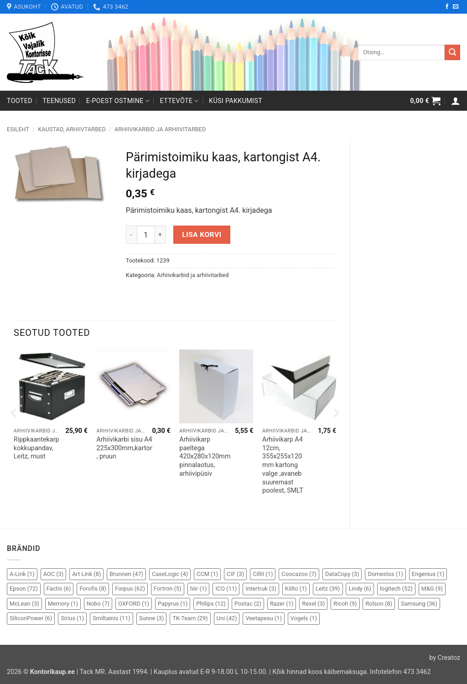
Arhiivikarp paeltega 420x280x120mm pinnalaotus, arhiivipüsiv (204, 457)
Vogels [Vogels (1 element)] (304, 618)
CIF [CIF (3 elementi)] (235, 574)
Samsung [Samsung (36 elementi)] (419, 603)
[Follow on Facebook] (447, 7)
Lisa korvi (201, 235)
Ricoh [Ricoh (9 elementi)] (345, 603)
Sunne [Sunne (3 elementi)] (151, 618)
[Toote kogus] (146, 235)
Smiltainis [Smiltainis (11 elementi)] (111, 618)
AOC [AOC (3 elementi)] (53, 574)
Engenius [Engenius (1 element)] (428, 574)
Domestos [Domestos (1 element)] (385, 574)
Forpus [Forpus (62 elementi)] (130, 588)
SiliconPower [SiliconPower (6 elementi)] (31, 618)
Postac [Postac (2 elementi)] (247, 603)
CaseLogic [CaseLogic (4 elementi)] (170, 574)
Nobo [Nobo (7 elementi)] (98, 603)
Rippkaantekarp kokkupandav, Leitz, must (36, 448)
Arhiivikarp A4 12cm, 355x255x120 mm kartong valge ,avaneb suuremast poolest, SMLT (282, 465)
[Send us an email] (455, 7)
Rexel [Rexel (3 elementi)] (313, 603)
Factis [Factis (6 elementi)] (59, 588)
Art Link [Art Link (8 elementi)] (86, 574)
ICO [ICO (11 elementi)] (226, 588)
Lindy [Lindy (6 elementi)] (359, 588)
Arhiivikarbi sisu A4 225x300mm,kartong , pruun (127, 448)
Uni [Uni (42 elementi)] (227, 618)
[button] (425, 101)
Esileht (18, 129)
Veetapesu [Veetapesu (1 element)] (263, 618)
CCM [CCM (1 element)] (207, 574)
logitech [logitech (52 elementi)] (396, 588)
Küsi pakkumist (235, 101)
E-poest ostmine (118, 101)
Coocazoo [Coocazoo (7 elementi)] (299, 574)
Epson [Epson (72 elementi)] (24, 588)
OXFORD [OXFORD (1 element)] (133, 603)
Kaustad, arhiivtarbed (72, 129)
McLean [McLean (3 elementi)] (24, 603)
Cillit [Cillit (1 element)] (263, 574)
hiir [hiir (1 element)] (198, 588)
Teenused (59, 101)
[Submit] (452, 52)
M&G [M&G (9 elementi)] (432, 588)
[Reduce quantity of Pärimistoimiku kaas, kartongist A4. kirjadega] (131, 235)
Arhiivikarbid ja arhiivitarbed (160, 129)
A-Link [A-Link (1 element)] (22, 574)
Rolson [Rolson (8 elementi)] (378, 603)
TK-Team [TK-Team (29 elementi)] (190, 618)
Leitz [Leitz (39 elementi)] (328, 588)
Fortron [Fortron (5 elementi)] (168, 588)
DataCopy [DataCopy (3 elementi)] (342, 574)
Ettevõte (179, 101)
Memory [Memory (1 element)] (63, 603)
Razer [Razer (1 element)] (281, 603)
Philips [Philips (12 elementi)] (211, 603)
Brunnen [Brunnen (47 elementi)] (126, 574)
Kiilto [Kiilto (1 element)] (296, 588)
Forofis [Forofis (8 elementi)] (92, 588)
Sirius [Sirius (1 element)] (72, 618)
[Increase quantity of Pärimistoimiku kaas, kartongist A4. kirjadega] (160, 235)
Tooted (19, 101)
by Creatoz (444, 658)
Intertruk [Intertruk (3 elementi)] (260, 588)
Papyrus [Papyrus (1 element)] (172, 603)
